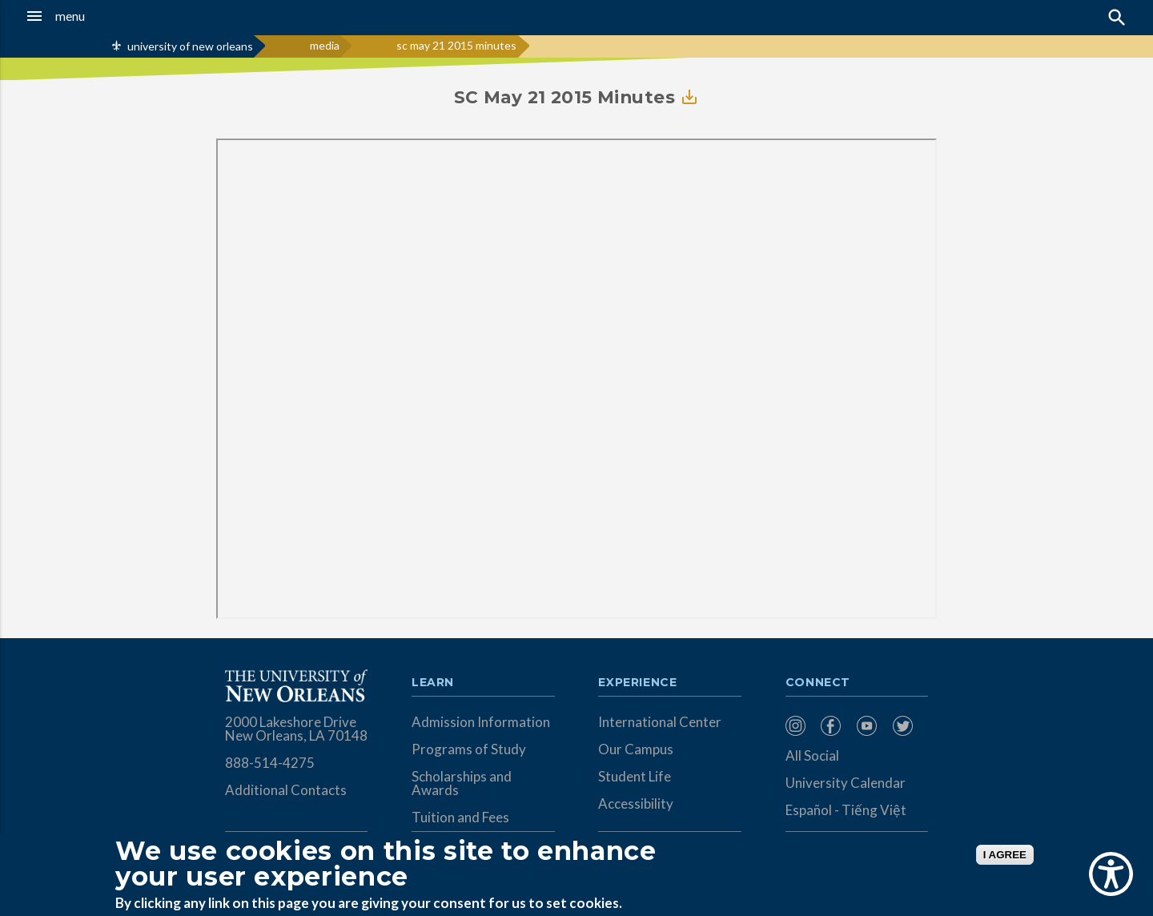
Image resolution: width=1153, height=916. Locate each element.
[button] (107, 16)
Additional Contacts (286, 789)
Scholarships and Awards (462, 783)
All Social (812, 755)
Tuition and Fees (460, 817)
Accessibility (635, 803)
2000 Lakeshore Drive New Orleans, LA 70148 (296, 728)
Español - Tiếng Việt (845, 810)
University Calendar (845, 782)
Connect (818, 683)
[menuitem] (799, 726)
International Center (659, 721)
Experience (637, 683)
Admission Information (481, 721)
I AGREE (1004, 855)
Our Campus (635, 749)
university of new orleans (190, 46)
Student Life (634, 776)
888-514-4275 (270, 762)
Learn (433, 683)
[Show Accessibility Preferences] (1111, 874)
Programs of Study (469, 749)
